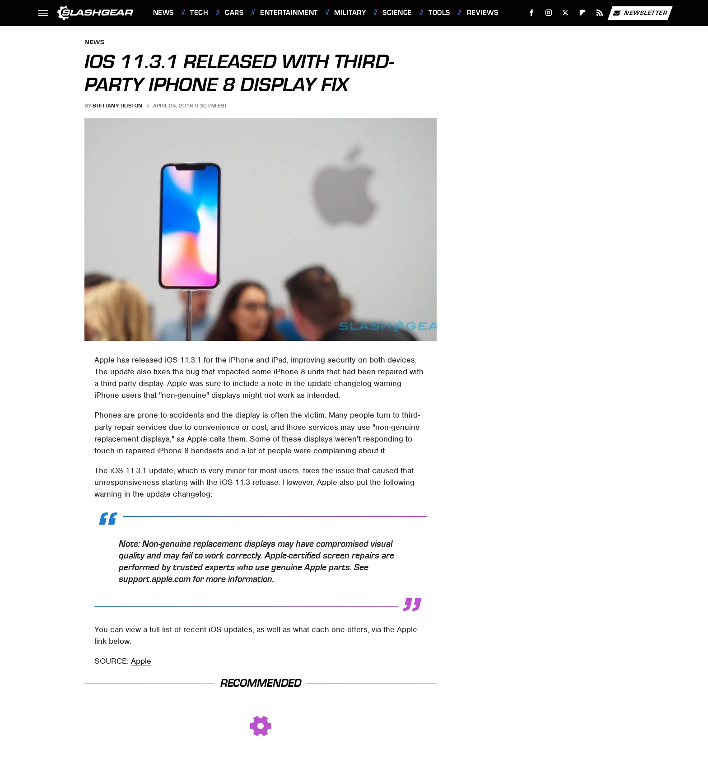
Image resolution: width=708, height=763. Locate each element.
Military (350, 13)
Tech (199, 13)
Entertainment (289, 13)
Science (397, 13)
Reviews (482, 13)
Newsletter (639, 13)
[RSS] (599, 13)
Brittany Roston (118, 105)
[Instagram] (548, 13)
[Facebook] (531, 13)
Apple (141, 661)
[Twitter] (565, 13)
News (163, 13)
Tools (439, 13)
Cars (234, 13)
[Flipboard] (582, 13)
